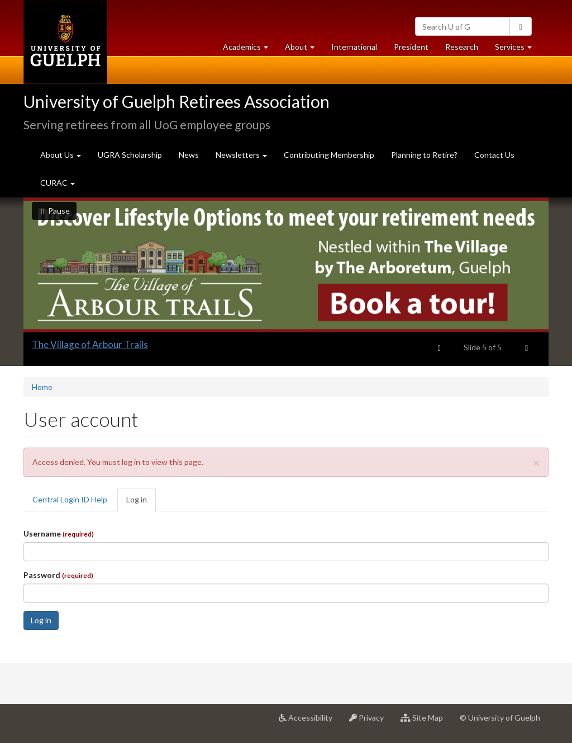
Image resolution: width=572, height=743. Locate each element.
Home (42, 387)
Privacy (370, 722)
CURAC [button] (57, 182)
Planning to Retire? (424, 154)
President (411, 46)
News (189, 154)
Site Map (426, 722)
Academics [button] (250, 49)
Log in (141, 502)
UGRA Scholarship (130, 154)
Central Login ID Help (69, 499)
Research (466, 49)
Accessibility (310, 722)
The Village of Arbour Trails (90, 344)
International (354, 46)
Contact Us (494, 154)
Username (58, 533)
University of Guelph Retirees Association (176, 101)
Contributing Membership (329, 154)
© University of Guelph (500, 717)
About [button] (304, 49)
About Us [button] (60, 154)
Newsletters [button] (241, 154)
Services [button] (517, 49)
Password (58, 575)
